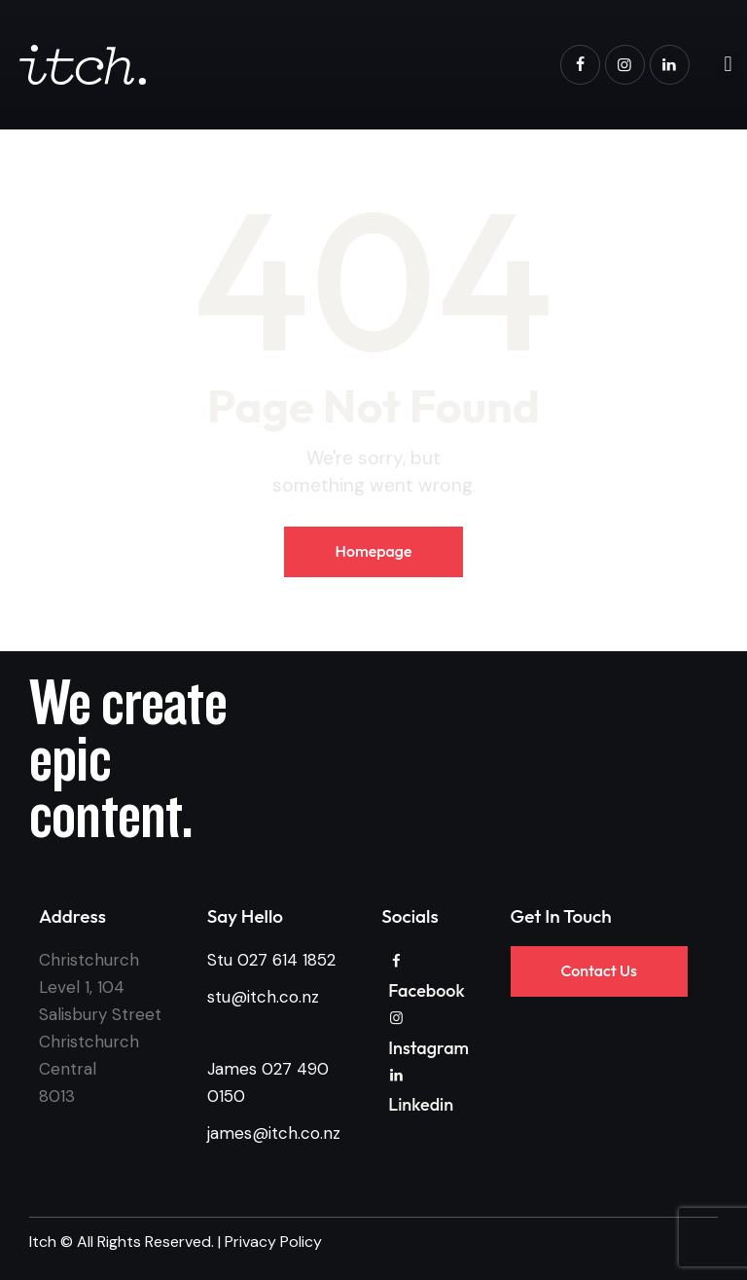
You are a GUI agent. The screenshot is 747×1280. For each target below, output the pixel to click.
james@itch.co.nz (273, 1133)
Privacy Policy (273, 1241)
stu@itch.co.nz (263, 996)
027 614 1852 (286, 959)
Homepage (373, 551)
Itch (42, 1241)
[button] (728, 65)
